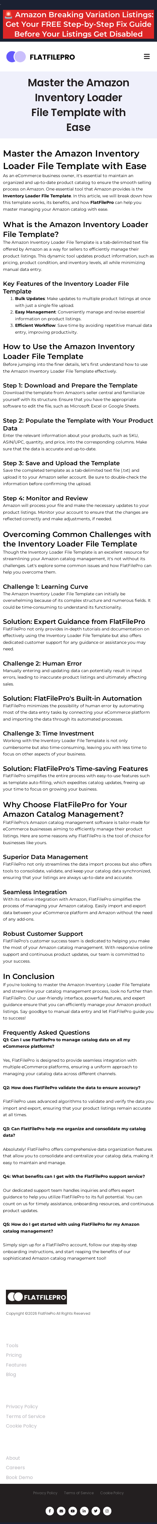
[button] (146, 57)
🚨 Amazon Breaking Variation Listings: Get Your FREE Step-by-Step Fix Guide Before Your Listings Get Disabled (78, 24)
